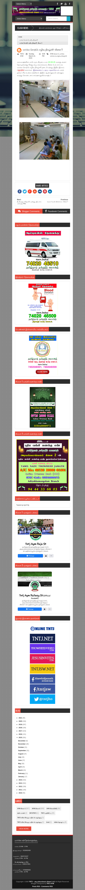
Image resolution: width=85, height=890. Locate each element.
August (21, 754)
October (21, 747)
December (22, 741)
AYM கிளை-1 (54, 54)
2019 (21, 724)
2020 (21, 721)
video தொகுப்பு (59, 822)
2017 (21, 731)
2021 (21, 718)
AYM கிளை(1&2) (52, 808)
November (22, 744)
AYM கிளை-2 (36, 808)
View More (24, 829)
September (22, 750)
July (20, 757)
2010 (21, 793)
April (20, 767)
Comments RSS (47, 886)
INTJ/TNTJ (32, 813)
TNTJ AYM (50, 883)
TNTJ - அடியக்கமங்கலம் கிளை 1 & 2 (42, 882)
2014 (21, 780)
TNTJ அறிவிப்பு (46, 813)
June (20, 760)
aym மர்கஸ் (21, 813)
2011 (21, 790)
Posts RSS (36, 886)
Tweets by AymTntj (22, 505)
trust (47, 822)
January (21, 777)
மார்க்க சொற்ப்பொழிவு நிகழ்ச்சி (28, 40)
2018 (21, 728)
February (21, 773)
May (20, 763)
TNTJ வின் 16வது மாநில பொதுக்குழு (29, 822)
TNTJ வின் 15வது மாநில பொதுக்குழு (29, 817)
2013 (21, 783)
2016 (21, 734)
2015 (21, 737)
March (20, 770)
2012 (21, 786)
